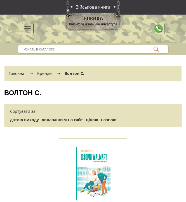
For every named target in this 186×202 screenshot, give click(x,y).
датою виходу (24, 119)
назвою (108, 119)
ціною (92, 119)
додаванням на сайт (62, 119)
